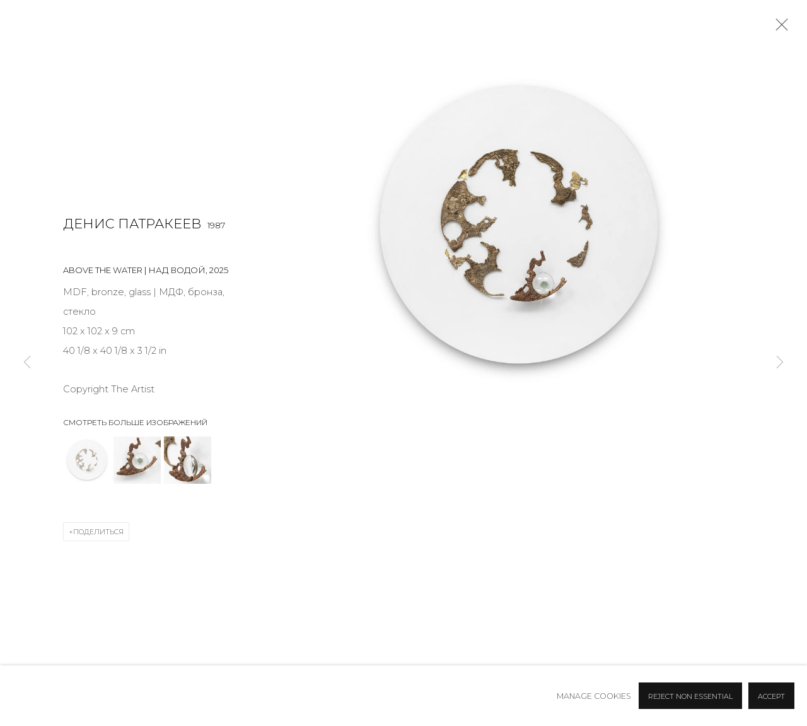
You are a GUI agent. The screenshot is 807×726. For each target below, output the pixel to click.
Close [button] (778, 28)
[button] (86, 460)
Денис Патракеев (132, 223)
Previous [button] (27, 363)
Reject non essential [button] (690, 696)
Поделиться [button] (98, 531)
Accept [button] (771, 696)
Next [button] (780, 363)
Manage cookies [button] (594, 696)
